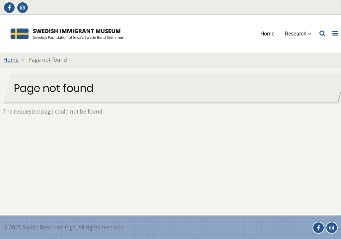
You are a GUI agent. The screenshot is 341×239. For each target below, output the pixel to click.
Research (298, 34)
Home (267, 34)
